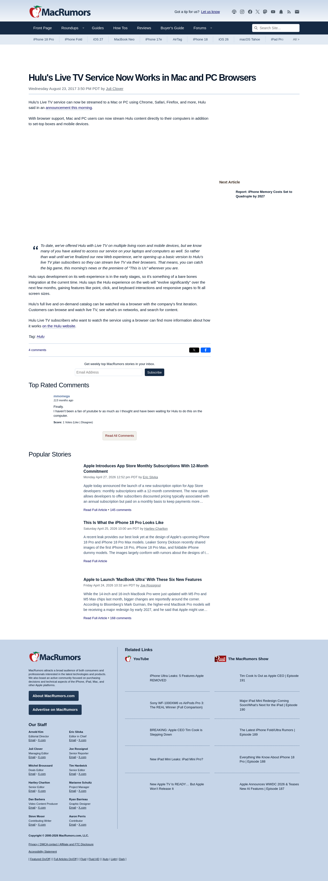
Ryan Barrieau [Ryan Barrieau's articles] (78, 798)
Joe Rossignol (150, 585)
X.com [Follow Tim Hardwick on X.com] (82, 773)
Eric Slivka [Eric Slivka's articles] (76, 731)
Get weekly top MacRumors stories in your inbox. (119, 364)
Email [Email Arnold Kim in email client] (32, 739)
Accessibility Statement (43, 851)
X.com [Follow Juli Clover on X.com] (42, 756)
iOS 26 (224, 39)
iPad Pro (277, 39)
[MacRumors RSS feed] (289, 11)
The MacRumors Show (248, 658)
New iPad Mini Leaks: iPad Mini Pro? (176, 758)
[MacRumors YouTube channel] (273, 11)
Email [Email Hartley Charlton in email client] (32, 789)
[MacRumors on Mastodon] (265, 11)
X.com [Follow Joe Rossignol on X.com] (82, 756)
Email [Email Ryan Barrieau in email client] (72, 806)
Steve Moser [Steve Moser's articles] (37, 815)
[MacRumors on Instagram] (242, 11)
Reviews (144, 28)
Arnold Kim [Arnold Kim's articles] (36, 731)
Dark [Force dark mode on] (122, 859)
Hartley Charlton (156, 528)
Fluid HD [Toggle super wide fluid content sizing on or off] (94, 859)
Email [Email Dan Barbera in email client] (32, 806)
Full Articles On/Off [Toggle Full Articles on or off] (65, 859)
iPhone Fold (73, 39)
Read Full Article (95, 510)
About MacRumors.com (54, 695)
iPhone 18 (200, 39)
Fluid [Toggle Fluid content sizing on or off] (83, 859)
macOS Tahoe (250, 39)
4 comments (37, 350)
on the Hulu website (58, 326)
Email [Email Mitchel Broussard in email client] (32, 773)
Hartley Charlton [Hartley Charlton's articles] (39, 781)
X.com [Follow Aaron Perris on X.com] (82, 823)
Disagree (86, 422)
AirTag (177, 39)
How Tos (120, 28)
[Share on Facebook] (206, 350)
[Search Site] (276, 28)
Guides (98, 28)
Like (76, 422)
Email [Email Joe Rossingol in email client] (72, 756)
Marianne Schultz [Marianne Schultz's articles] (80, 781)
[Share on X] (194, 350)
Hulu (40, 336)
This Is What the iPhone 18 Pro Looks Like (126, 522)
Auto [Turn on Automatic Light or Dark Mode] (106, 859)
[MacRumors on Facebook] (250, 11)
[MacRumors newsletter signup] (297, 11)
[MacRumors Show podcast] (234, 11)
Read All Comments (119, 436)
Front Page (42, 28)
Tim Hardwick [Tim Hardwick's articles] (78, 764)
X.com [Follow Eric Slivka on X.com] (82, 739)
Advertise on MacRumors (55, 709)
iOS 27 (98, 39)
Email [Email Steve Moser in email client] (32, 823)
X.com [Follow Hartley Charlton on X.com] (42, 789)
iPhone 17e (154, 39)
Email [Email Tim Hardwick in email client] (72, 773)
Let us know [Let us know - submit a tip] (210, 12)
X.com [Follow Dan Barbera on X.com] (42, 806)
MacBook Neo (124, 39)
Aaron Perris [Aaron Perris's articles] (77, 815)
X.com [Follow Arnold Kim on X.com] (42, 739)
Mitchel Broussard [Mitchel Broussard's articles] (41, 764)
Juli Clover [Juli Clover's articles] (36, 748)
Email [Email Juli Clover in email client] (32, 756)
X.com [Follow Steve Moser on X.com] (42, 823)
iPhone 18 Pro (43, 39)
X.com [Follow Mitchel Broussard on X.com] (42, 773)
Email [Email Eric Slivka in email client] (72, 739)
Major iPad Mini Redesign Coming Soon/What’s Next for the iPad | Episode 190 (269, 704)
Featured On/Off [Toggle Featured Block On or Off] (40, 859)
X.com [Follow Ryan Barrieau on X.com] (82, 806)
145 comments (120, 510)
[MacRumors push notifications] (281, 11)
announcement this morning (69, 107)
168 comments (120, 618)
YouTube (141, 658)
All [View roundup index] (296, 39)
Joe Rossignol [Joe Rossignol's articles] (78, 748)
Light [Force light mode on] (114, 859)
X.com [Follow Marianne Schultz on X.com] (82, 789)
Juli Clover (114, 88)
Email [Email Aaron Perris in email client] (72, 823)
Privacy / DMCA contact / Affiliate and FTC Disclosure (61, 844)
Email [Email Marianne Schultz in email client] (72, 789)
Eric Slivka (150, 477)
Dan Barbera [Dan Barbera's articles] (37, 798)
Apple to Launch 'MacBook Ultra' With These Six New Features (147, 579)
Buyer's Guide (172, 28)
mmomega (62, 396)
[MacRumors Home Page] (60, 11)
